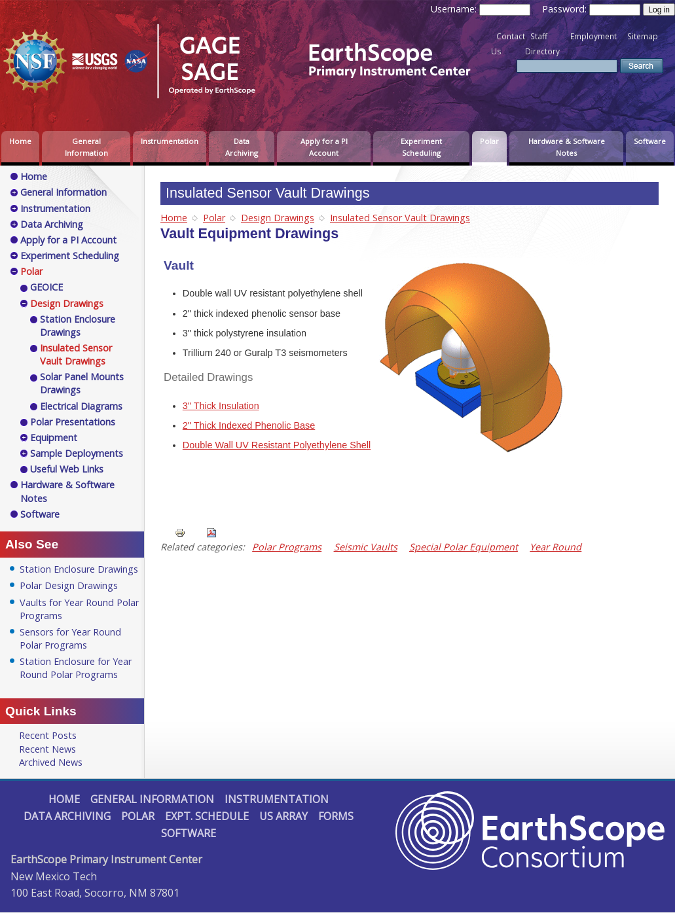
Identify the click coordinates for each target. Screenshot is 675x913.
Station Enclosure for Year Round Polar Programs (76, 668)
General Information (86, 147)
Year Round (555, 547)
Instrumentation (169, 141)
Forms (336, 816)
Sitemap (642, 36)
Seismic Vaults (365, 547)
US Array (283, 816)
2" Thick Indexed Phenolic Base (249, 425)
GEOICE (46, 287)
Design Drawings (277, 217)
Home (20, 141)
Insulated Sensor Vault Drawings (400, 217)
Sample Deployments (76, 453)
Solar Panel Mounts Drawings (82, 383)
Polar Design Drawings (69, 585)
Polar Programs (286, 547)
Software (650, 141)
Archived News (50, 762)
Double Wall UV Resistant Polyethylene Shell (277, 445)
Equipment (53, 437)
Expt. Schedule (207, 816)
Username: (455, 9)
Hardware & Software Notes (566, 147)
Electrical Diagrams (81, 406)
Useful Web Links (66, 469)
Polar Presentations (72, 422)
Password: (565, 9)
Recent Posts (48, 735)
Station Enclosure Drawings (77, 325)
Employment (593, 36)
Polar (489, 141)
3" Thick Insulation (221, 406)
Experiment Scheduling (421, 147)
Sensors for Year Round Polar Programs (70, 638)
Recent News (47, 749)
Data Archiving (241, 147)
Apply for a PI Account (324, 147)
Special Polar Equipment (463, 547)
